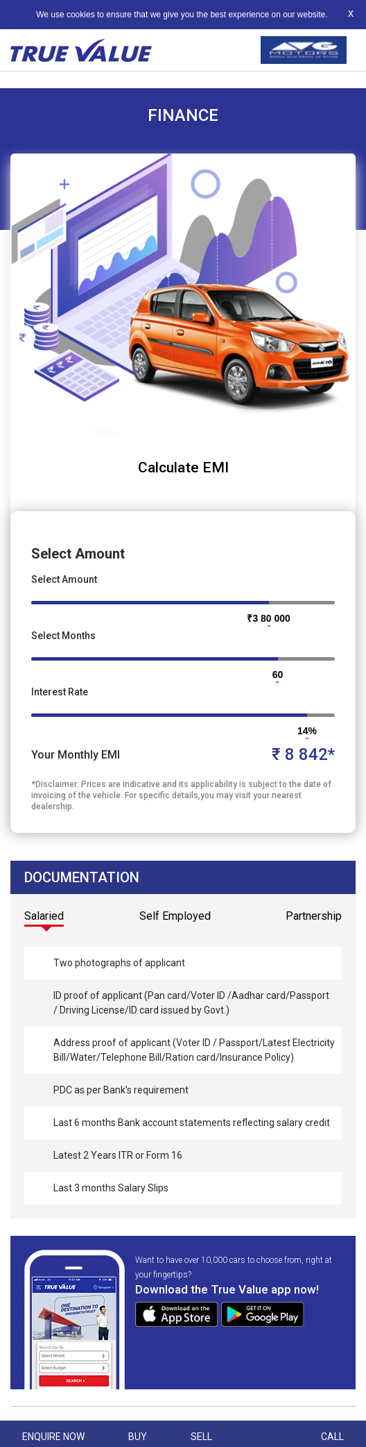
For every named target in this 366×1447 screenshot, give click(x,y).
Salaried (44, 916)
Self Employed (175, 916)
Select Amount (64, 579)
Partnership (314, 916)
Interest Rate (59, 691)
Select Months (63, 635)
